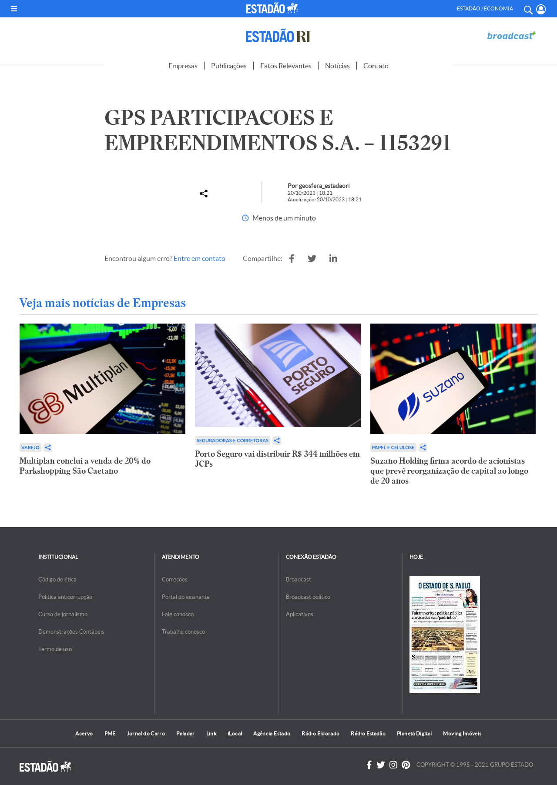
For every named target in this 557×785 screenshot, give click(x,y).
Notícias (337, 66)
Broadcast (298, 579)
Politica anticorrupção (65, 597)
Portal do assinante (186, 597)
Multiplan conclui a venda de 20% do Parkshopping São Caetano (85, 466)
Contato (376, 66)
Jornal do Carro (146, 733)
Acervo (84, 733)
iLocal (235, 733)
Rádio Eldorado (320, 733)
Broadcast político (308, 597)
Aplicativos (299, 614)
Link (211, 733)
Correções (175, 579)
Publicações (229, 66)
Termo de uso (55, 649)
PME (110, 733)
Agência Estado (271, 733)
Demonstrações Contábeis (71, 631)
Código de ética (57, 579)
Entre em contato (199, 258)
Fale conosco (178, 614)
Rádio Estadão (368, 733)
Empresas (183, 66)
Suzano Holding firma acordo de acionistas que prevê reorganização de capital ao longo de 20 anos (449, 471)
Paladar (185, 733)
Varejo (30, 447)
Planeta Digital (414, 733)
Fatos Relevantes (286, 66)
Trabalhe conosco (183, 631)
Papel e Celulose (393, 447)
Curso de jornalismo (62, 614)
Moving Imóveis (462, 733)
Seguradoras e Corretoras (232, 440)
